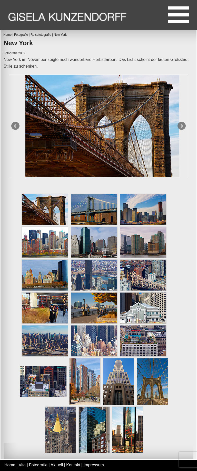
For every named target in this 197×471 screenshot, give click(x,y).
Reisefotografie (41, 35)
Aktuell (57, 465)
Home (7, 35)
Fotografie (21, 35)
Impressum (94, 465)
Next (182, 126)
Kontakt (73, 465)
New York (60, 35)
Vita (22, 465)
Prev (15, 126)
